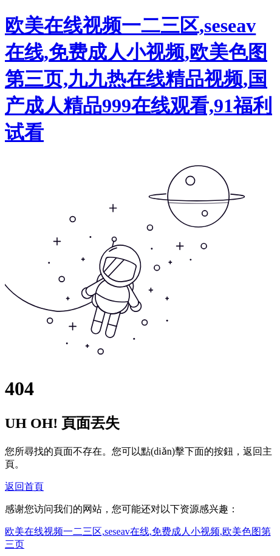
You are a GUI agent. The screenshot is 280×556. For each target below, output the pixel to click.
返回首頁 (24, 486)
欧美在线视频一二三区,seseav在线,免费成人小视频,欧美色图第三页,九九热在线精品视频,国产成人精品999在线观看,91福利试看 (138, 79)
